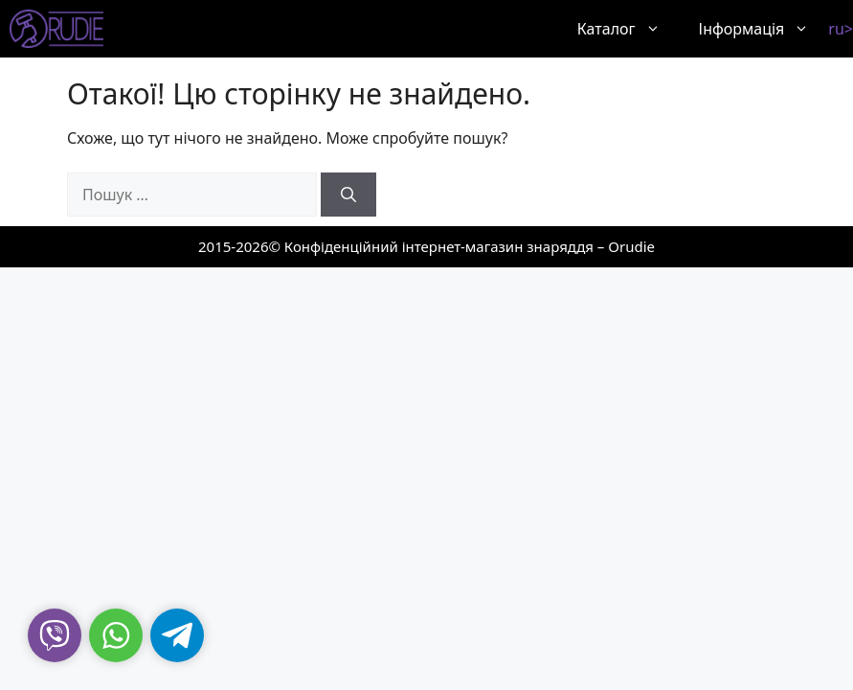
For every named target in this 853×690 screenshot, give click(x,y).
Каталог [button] (628, 29)
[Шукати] (348, 194)
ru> (840, 28)
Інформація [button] (764, 29)
